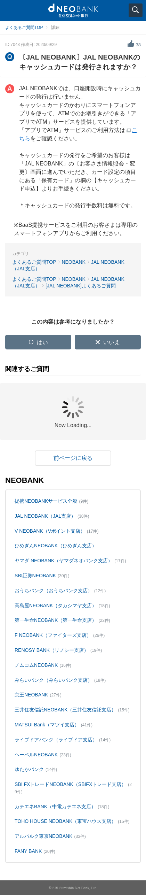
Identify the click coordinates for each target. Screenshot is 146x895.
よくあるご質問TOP (24, 27)
